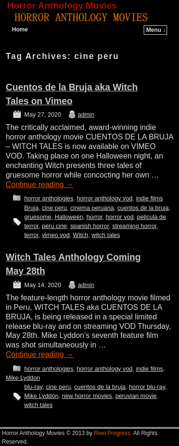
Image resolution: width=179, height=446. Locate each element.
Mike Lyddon (23, 377)
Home (20, 29)
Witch (80, 234)
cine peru (54, 207)
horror (94, 216)
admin (86, 114)
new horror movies (87, 395)
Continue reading (40, 184)
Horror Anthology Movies (62, 5)
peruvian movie (136, 395)
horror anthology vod (105, 198)
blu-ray (33, 386)
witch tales (106, 234)
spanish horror (89, 225)
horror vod (120, 216)
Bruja (31, 207)
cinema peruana (92, 207)
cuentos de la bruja (143, 207)
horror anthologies (49, 198)
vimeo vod (56, 234)
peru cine (54, 225)
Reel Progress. (113, 433)
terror (31, 234)
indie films (149, 198)
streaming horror (134, 225)
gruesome (38, 216)
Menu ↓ (156, 30)
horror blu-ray (147, 386)
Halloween (69, 216)
